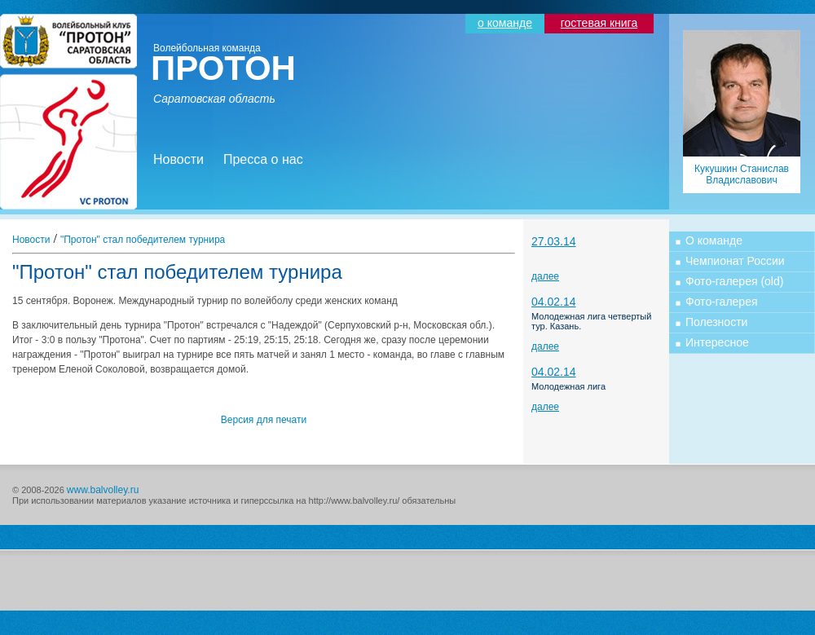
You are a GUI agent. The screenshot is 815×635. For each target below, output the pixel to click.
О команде (713, 240)
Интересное (717, 342)
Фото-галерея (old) (734, 281)
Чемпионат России (735, 260)
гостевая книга (599, 22)
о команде (505, 22)
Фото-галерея (721, 301)
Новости (178, 159)
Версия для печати (263, 420)
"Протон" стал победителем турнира (142, 239)
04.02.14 (553, 301)
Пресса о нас (263, 159)
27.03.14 (553, 241)
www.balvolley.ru (103, 490)
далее (545, 276)
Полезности (716, 322)
